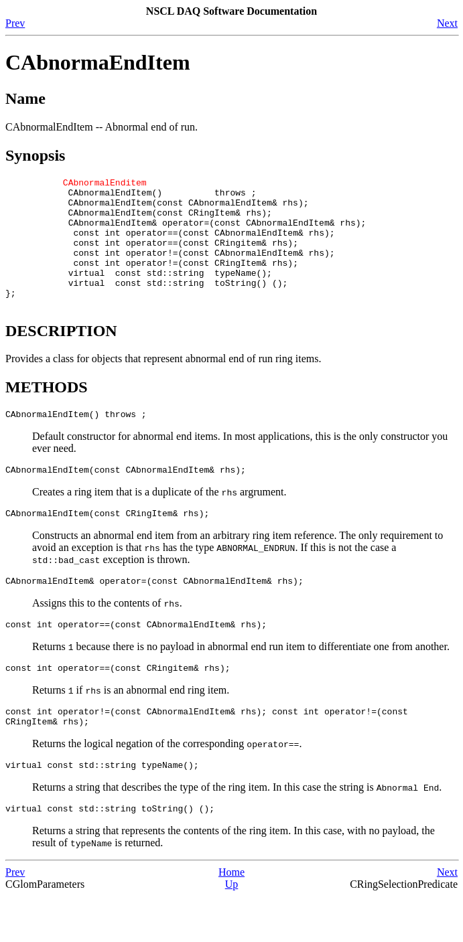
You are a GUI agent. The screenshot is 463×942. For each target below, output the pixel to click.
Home (231, 918)
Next (447, 23)
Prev (15, 23)
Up (232, 930)
